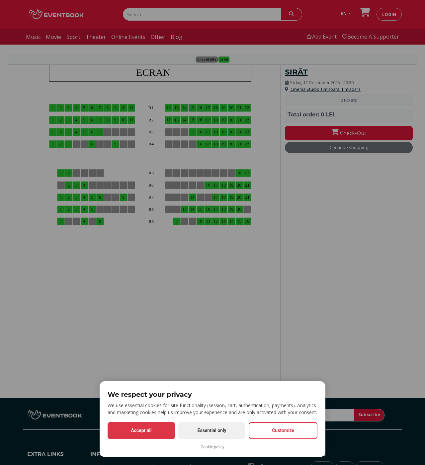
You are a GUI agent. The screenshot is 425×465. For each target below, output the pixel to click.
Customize (283, 430)
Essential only (212, 430)
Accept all (141, 430)
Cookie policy (212, 447)
